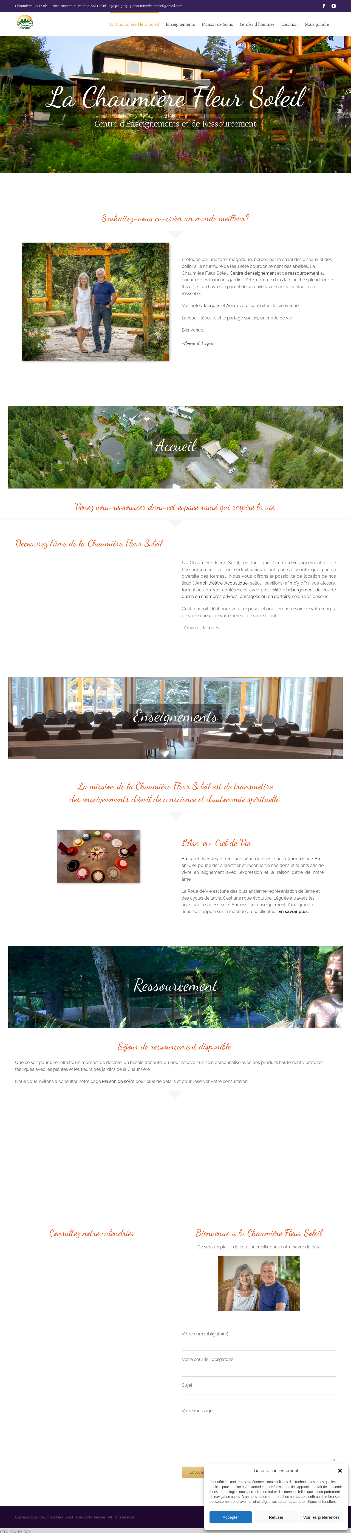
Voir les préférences (321, 1517)
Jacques (211, 305)
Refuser (276, 1517)
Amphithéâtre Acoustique (221, 583)
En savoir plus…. (295, 911)
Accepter (231, 1517)
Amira (232, 305)
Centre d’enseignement (253, 273)
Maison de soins (118, 1081)
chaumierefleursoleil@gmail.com (157, 6)
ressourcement (303, 273)
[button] (340, 1470)
